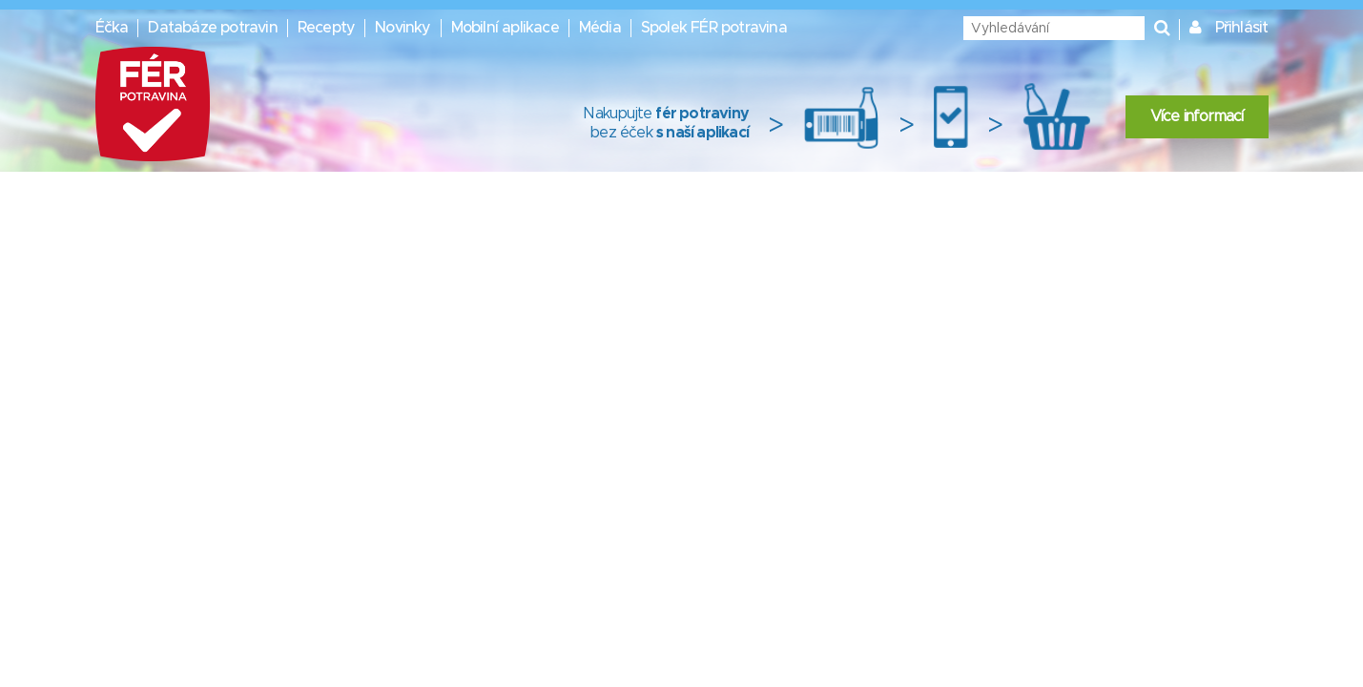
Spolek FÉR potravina (714, 27)
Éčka (112, 27)
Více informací (1197, 116)
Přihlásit (1242, 27)
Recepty (326, 27)
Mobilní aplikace (505, 27)
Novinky (402, 27)
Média (600, 27)
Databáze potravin (212, 27)
